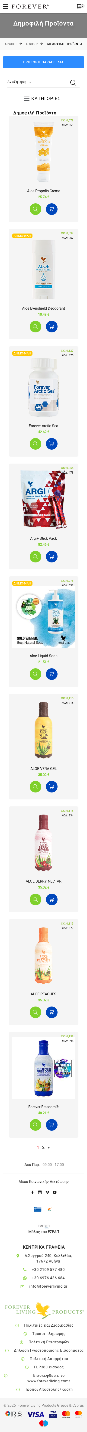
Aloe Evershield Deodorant (43, 308)
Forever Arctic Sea (43, 426)
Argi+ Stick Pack (43, 538)
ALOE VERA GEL (43, 768)
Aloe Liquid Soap (44, 656)
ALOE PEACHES (43, 994)
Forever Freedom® (43, 1107)
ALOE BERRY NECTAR (43, 881)
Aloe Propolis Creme (43, 191)
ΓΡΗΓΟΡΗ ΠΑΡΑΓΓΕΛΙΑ (43, 62)
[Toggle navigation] (43, 98)
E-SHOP (32, 44)
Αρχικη (11, 44)
